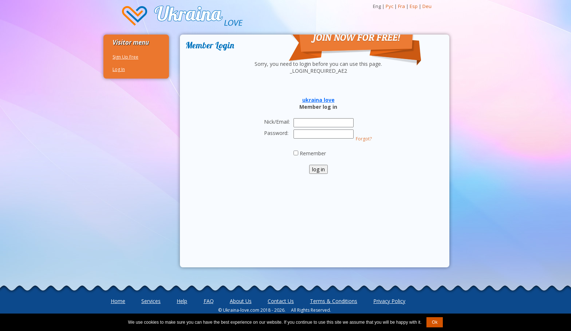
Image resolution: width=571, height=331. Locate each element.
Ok (434, 322)
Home (118, 301)
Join (291, 27)
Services (151, 301)
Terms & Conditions (333, 301)
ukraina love (318, 99)
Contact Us (281, 301)
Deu (427, 6)
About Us (241, 301)
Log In (119, 69)
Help (182, 301)
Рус (389, 6)
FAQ (209, 301)
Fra (401, 6)
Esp (414, 6)
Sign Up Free (125, 57)
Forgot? (364, 139)
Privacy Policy (389, 301)
